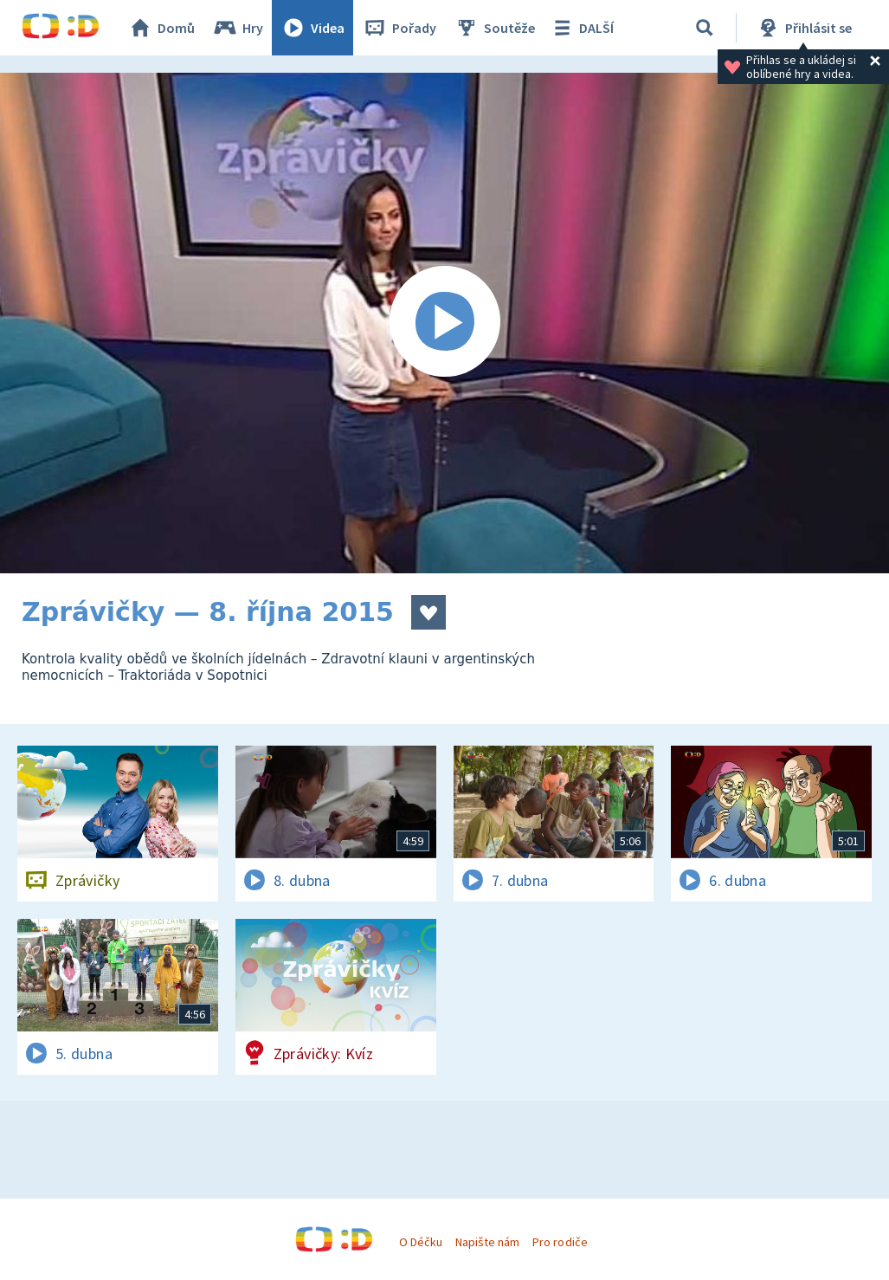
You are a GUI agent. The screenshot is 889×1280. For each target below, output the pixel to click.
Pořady (399, 28)
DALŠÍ (581, 28)
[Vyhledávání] (704, 27)
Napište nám (487, 1242)
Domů (161, 28)
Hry (237, 28)
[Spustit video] (444, 323)
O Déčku (420, 1242)
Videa (312, 28)
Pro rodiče (559, 1242)
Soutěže (494, 28)
